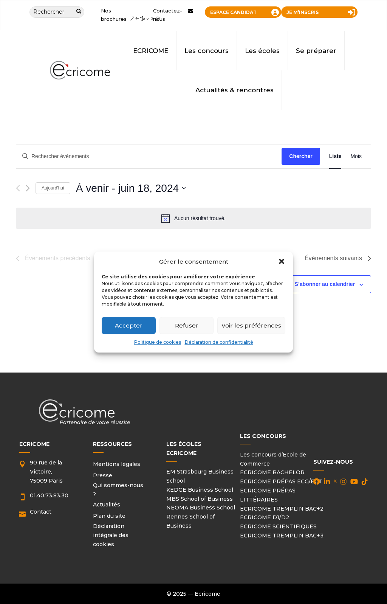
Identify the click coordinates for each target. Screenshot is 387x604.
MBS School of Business (199, 498)
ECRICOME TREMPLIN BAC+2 (282, 508)
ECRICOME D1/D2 (264, 517)
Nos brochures (114, 15)
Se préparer (316, 50)
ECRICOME (150, 50)
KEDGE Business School (199, 489)
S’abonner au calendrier (325, 284)
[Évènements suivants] (28, 188)
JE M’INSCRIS (302, 12)
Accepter (128, 325)
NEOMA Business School (200, 507)
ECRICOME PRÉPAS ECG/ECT (281, 481)
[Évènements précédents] (18, 188)
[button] (281, 262)
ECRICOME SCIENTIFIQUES (278, 526)
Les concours (206, 50)
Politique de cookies (157, 342)
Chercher (300, 156)
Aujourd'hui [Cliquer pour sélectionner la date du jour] (53, 188)
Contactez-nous (167, 15)
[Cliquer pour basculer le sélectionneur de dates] (131, 188)
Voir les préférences (251, 325)
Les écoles (262, 50)
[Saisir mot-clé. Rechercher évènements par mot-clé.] (149, 156)
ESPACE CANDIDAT (233, 12)
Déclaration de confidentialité (219, 342)
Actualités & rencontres (234, 90)
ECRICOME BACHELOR (272, 472)
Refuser (186, 325)
